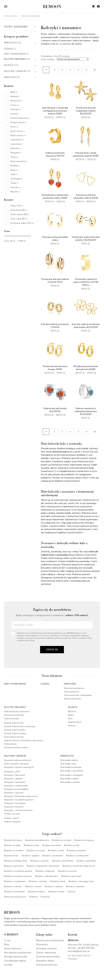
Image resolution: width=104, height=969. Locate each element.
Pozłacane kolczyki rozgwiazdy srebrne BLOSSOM (86, 111)
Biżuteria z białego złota (15, 861)
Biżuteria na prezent (51, 845)
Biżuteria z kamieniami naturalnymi (43, 866)
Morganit (15, 153)
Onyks (14, 157)
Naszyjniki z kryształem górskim (18, 799)
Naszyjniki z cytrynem (14, 792)
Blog (6, 944)
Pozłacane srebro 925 (21, 223)
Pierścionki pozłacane (74, 688)
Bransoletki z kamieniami (72, 771)
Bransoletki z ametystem (72, 775)
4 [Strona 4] (70, 70)
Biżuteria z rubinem (13, 886)
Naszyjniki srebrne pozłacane (17, 760)
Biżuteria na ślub (71, 845)
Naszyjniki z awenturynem (16, 785)
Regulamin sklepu (45, 961)
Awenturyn (16, 101)
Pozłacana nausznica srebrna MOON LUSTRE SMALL (85, 282)
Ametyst (15, 96)
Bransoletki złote (68, 763)
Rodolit (15, 166)
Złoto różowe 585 (20, 214)
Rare (70, 718)
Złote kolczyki (10, 744)
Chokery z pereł (11, 818)
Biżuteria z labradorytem (46, 876)
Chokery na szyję (12, 814)
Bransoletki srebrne (69, 760)
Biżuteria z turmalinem (14, 892)
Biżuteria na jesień (12, 845)
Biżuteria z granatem (86, 861)
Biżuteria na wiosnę (36, 850)
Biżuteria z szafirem (54, 886)
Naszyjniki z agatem (13, 778)
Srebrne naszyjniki (12, 821)
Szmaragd (16, 179)
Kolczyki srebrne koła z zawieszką (19, 726)
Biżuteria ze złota (56, 892)
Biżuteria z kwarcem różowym (18, 876)
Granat (14, 114)
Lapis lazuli (16, 144)
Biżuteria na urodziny (14, 850)
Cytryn (14, 105)
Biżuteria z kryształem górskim (18, 871)
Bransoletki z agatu (70, 778)
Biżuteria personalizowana (50, 940)
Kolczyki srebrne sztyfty (14, 730)
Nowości (71, 892)
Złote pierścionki (71, 691)
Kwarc (14, 127)
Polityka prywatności (47, 965)
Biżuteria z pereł (57, 881)
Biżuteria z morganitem (15, 881)
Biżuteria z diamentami (63, 861)
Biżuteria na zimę (56, 850)
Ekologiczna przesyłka (15, 956)
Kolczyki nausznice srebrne (16, 747)
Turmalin (15, 187)
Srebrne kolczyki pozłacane (16, 711)
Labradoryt (17, 140)
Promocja (45, 897)
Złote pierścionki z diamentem (78, 695)
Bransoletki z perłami (70, 782)
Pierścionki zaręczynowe (15, 897)
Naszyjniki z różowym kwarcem (18, 810)
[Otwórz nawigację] (5, 6)
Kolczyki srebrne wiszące (15, 733)
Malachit (15, 148)
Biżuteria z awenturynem (77, 856)
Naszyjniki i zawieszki (15, 71)
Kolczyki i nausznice (15, 59)
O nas (7, 940)
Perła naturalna (18, 161)
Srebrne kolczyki (11, 718)
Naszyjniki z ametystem (14, 782)
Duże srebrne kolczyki (14, 737)
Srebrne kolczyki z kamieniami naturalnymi (23, 740)
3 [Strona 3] (62, 70)
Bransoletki (10, 43)
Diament (15, 109)
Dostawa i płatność (46, 948)
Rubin (14, 170)
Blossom (72, 711)
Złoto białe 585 (18, 210)
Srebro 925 (17, 206)
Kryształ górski (18, 122)
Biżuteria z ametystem (53, 856)
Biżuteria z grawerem (14, 866)
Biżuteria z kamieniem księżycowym (79, 866)
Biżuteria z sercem (33, 886)
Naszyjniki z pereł (12, 771)
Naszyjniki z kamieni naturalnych (19, 767)
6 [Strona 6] (86, 70)
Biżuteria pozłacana (76, 850)
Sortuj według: (48, 59)
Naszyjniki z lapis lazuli (14, 775)
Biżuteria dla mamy (13, 840)
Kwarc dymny (17, 131)
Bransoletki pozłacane (71, 767)
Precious (72, 725)
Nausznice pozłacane (14, 715)
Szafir (14, 174)
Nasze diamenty (13, 948)
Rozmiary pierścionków (48, 956)
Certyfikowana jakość (15, 961)
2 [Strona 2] (54, 70)
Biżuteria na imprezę (83, 840)
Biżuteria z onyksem (38, 881)
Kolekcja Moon (75, 722)
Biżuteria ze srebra (36, 892)
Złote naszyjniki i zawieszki (16, 763)
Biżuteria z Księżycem (45, 871)
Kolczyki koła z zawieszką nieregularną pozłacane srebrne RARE (55, 111)
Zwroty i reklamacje (46, 952)
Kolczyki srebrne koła (13, 723)
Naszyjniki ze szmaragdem (16, 789)
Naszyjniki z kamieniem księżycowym (21, 796)
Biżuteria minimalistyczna (37, 840)
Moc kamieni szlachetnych (17, 952)
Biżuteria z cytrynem (39, 861)
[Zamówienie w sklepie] (73, 59)
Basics (71, 715)
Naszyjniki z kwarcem (14, 807)
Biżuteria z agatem (30, 856)
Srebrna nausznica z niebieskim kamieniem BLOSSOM (86, 411)
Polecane (33, 897)
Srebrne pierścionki (72, 699)
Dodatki (8, 49)
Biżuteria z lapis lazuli (71, 876)
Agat (13, 92)
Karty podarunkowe (15, 54)
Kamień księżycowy (20, 118)
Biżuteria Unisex (11, 856)
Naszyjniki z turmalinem (15, 803)
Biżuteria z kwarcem (67, 871)
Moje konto (42, 944)
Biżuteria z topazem (75, 886)
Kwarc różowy (18, 135)
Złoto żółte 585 (19, 219)
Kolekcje (8, 65)
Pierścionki (10, 77)
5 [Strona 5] (78, 70)
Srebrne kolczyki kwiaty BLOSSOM (55, 410)
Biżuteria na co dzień (61, 840)
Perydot (15, 192)
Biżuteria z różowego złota (81, 881)
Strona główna (11, 16)
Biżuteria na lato (31, 845)
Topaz (14, 183)
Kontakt (8, 965)
